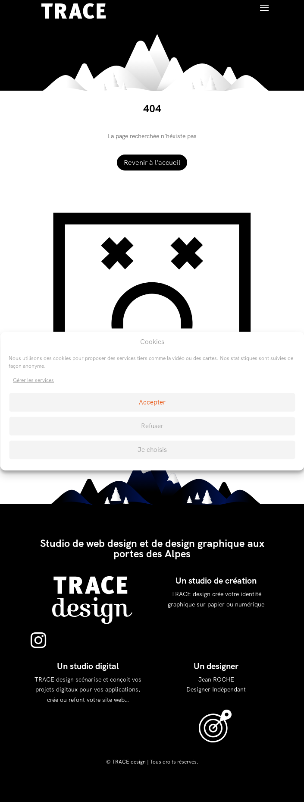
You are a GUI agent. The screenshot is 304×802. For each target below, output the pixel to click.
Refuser (152, 426)
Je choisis (152, 449)
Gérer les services (33, 380)
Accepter (152, 402)
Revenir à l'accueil (152, 162)
